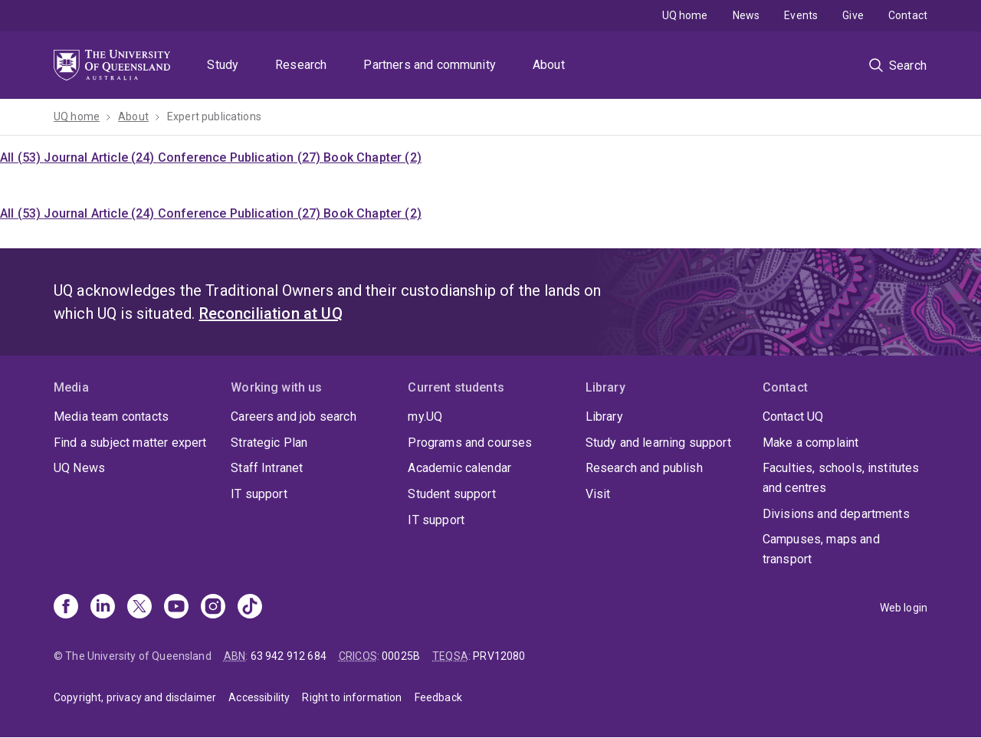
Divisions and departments (836, 514)
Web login (903, 608)
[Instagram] (213, 607)
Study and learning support (658, 442)
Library (604, 416)
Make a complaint (811, 442)
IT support (259, 494)
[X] (139, 607)
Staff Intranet (267, 468)
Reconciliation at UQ (271, 313)
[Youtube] (176, 607)
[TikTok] (250, 607)
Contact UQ (793, 416)
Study (222, 64)
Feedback (438, 697)
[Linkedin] (102, 607)
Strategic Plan (269, 442)
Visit (598, 494)
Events (801, 15)
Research (300, 64)
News (746, 15)
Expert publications (214, 116)
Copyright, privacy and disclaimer (135, 697)
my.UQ (425, 416)
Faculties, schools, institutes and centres (841, 478)
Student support (451, 494)
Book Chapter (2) (372, 157)
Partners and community (429, 64)
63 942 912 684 (288, 656)
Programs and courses (470, 442)
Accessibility (259, 697)
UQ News (79, 468)
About (549, 64)
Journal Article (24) (100, 157)
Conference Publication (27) (240, 157)
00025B (401, 656)
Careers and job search (293, 416)
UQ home (685, 15)
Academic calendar (459, 468)
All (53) (22, 157)
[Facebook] (66, 607)
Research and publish (644, 468)
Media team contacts (111, 416)
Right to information (352, 697)
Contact (907, 15)
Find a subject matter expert (130, 442)
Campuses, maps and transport (821, 549)
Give (853, 15)
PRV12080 (499, 656)
